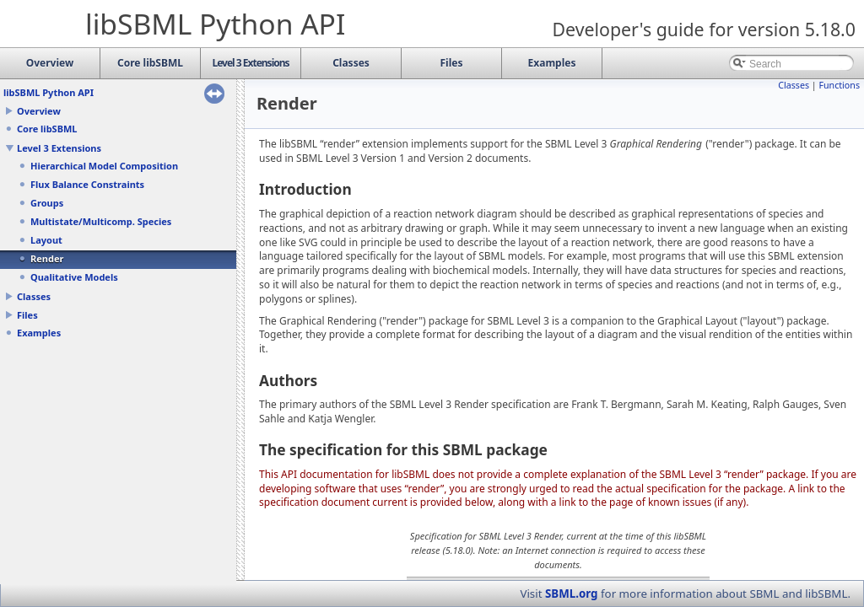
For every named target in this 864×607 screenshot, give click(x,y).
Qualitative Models (74, 277)
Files (27, 315)
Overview (39, 111)
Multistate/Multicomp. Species (100, 221)
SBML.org (571, 593)
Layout (46, 240)
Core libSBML (47, 128)
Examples (39, 332)
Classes (34, 296)
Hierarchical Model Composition (104, 165)
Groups (46, 202)
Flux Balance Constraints (87, 184)
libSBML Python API (48, 92)
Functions (839, 85)
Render (46, 258)
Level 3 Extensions (59, 148)
